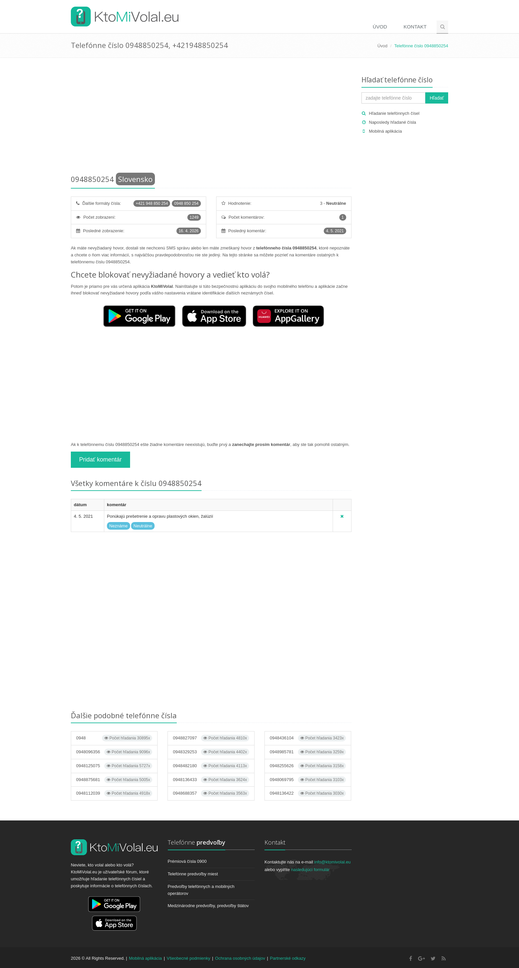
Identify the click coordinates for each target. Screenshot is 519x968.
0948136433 (211, 779)
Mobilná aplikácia (385, 131)
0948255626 (308, 766)
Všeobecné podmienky (189, 958)
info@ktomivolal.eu (332, 861)
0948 (114, 738)
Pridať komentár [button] (100, 459)
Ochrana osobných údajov (240, 958)
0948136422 (308, 793)
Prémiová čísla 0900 (187, 861)
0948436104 (308, 738)
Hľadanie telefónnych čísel (394, 113)
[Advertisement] (211, 117)
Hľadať (437, 98)
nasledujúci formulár (310, 869)
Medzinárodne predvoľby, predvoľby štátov (208, 905)
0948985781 (308, 752)
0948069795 (308, 779)
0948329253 (211, 752)
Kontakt (415, 26)
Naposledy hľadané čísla (392, 122)
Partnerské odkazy (288, 958)
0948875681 (114, 779)
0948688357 (211, 793)
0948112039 (114, 793)
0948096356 (114, 752)
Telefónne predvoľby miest (193, 873)
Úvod (380, 26)
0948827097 (211, 738)
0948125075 (114, 766)
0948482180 (211, 766)
